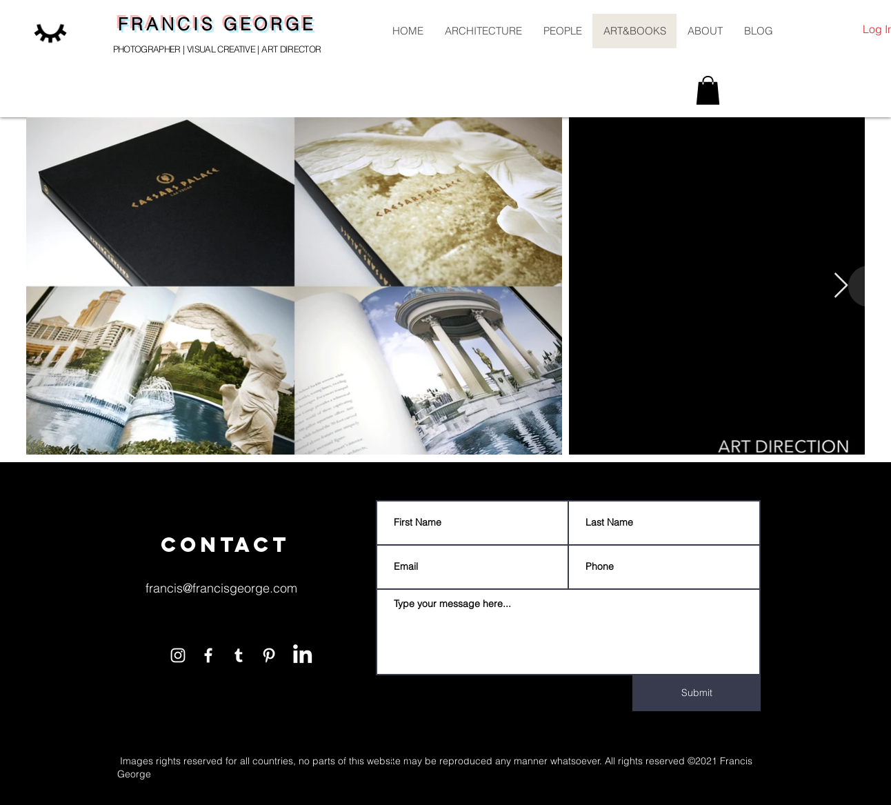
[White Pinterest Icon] (269, 655)
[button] (708, 90)
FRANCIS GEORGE (217, 24)
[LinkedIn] (302, 653)
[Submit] (696, 693)
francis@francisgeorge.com (221, 588)
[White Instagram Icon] (178, 655)
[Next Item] (841, 285)
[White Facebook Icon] (208, 655)
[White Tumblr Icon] (238, 655)
